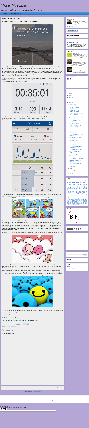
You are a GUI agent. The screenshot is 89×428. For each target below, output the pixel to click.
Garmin (71, 195)
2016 (70, 99)
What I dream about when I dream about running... (76, 156)
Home (5, 13)
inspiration (72, 188)
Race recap (84, 188)
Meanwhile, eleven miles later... (75, 123)
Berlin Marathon (72, 197)
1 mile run (74, 187)
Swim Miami (81, 198)
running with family (74, 202)
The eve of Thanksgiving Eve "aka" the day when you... (76, 118)
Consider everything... (73, 132)
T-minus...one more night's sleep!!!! (76, 149)
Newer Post (5, 387)
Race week (8, 326)
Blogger (52, 400)
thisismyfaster (70, 201)
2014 (70, 102)
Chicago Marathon (79, 194)
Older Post (60, 387)
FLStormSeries (78, 192)
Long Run (79, 187)
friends (80, 186)
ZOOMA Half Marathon (81, 200)
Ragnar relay (70, 191)
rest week (73, 203)
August (71, 171)
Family (74, 183)
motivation (79, 184)
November (72, 105)
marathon (69, 200)
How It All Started (16, 13)
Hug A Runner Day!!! (73, 128)
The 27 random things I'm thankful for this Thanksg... (76, 114)
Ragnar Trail (77, 203)
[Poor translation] (5, 409)
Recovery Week (77, 195)
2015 (70, 100)
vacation (73, 200)
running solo (71, 184)
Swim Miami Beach (79, 204)
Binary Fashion (73, 204)
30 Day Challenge (81, 193)
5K (83, 187)
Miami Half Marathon (80, 197)
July (71, 173)
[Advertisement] (32, 375)
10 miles (80, 202)
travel (85, 190)
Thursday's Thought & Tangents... (76, 154)
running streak (82, 183)
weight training (74, 199)
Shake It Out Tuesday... (74, 144)
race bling (77, 198)
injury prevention (83, 195)
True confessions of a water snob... (76, 158)
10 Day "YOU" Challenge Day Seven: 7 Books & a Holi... (75, 126)
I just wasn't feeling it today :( (75, 116)
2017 (70, 97)
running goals (73, 194)
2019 (70, 93)
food (73, 192)
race (70, 204)
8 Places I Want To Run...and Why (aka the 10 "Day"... (76, 140)
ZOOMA (73, 198)
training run (14, 326)
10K (79, 199)
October (71, 168)
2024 (70, 92)
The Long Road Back (72, 42)
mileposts (84, 186)
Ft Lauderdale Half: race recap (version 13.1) (75, 147)
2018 (70, 95)
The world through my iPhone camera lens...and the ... (75, 111)
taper (84, 192)
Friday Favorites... (76, 53)
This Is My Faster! (14, 5)
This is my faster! (78, 19)
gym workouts (84, 199)
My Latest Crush (76, 67)
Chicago (69, 192)
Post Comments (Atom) (35, 391)
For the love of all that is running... (76, 163)
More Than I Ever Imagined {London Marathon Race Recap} (79, 60)
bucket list (74, 193)
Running (69, 187)
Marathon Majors (76, 201)
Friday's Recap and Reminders (75, 137)
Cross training (74, 186)
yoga (68, 197)
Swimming (69, 190)
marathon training (78, 190)
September (72, 170)
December (72, 104)
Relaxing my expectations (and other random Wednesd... (75, 142)
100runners (82, 203)
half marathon (83, 191)
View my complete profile (72, 26)
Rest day (78, 188)
